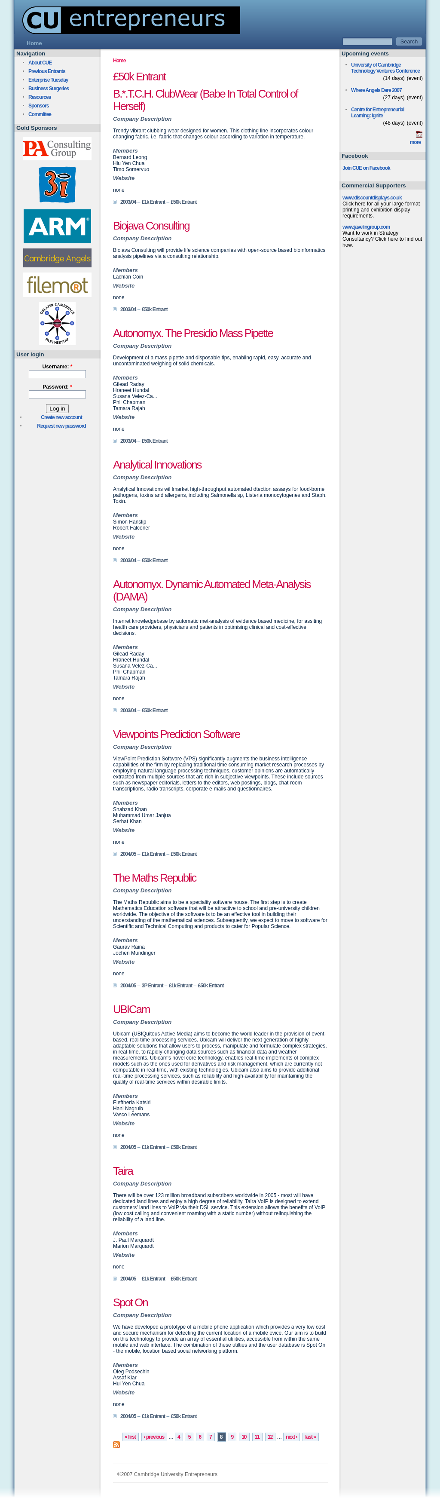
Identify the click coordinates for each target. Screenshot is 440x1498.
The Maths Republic (154, 878)
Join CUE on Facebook (366, 168)
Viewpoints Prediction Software (176, 734)
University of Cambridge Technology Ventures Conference (385, 68)
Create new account (61, 417)
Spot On (130, 1302)
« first (130, 1437)
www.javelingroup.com (366, 227)
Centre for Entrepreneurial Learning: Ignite (377, 113)
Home (119, 61)
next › (291, 1437)
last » (310, 1437)
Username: (57, 367)
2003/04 (128, 202)
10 (243, 1437)
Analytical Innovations (157, 465)
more (415, 142)
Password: (57, 387)
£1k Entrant (153, 202)
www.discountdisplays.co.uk (372, 198)
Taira (123, 1171)
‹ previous (154, 1437)
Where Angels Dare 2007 (376, 90)
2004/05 (128, 854)
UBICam (131, 1009)
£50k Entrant (183, 202)
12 (270, 1437)
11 (257, 1437)
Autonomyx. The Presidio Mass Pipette (193, 333)
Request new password (61, 426)
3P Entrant (152, 986)
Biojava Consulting (151, 226)
